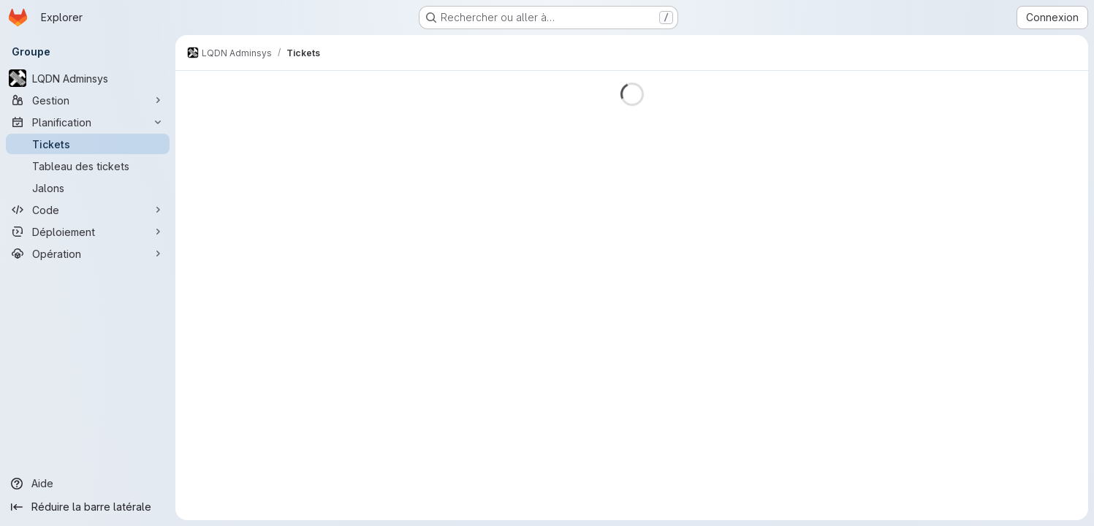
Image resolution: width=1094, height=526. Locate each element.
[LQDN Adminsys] (88, 78)
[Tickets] (88, 144)
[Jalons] (88, 188)
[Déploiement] (88, 231)
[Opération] (88, 253)
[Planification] (88, 122)
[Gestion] (88, 100)
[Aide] (88, 483)
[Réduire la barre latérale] (88, 507)
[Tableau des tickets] (88, 166)
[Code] (88, 209)
